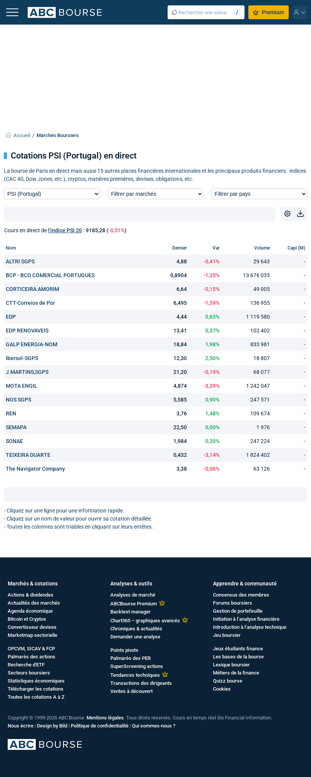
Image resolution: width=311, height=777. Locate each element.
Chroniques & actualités (136, 629)
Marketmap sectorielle (32, 635)
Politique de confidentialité (99, 726)
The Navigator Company (35, 469)
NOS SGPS (18, 400)
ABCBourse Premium (133, 604)
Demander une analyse (135, 637)
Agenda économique (30, 611)
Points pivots (124, 650)
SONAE (14, 441)
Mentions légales (105, 718)
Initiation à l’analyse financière (246, 619)
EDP (11, 317)
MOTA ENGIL (21, 386)
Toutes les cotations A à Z (36, 697)
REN (11, 413)
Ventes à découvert (131, 691)
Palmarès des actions (31, 657)
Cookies (222, 689)
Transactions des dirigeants (141, 683)
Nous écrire (20, 726)
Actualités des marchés (34, 603)
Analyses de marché (132, 595)
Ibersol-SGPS (22, 358)
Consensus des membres (241, 595)
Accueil (21, 135)
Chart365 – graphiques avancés (145, 620)
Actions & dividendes (30, 595)
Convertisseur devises (32, 627)
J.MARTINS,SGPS (27, 372)
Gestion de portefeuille (238, 611)
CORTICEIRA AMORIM (32, 289)
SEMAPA (16, 427)
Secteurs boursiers (29, 673)
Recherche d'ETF (26, 665)
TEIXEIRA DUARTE (28, 455)
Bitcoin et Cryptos (27, 619)
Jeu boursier (227, 635)
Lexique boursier (231, 665)
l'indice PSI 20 (65, 230)
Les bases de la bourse (238, 657)
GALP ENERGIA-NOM (31, 344)
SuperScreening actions (136, 666)
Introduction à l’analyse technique (249, 627)
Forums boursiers (232, 603)
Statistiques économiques (36, 681)
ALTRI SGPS (20, 261)
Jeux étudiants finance (238, 648)
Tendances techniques (135, 675)
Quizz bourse (227, 681)
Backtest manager (130, 612)
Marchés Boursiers (58, 135)
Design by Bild (52, 726)
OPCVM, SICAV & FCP (31, 648)
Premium (268, 12)
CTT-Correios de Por (30, 303)
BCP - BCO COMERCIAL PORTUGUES (50, 275)
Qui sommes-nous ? (153, 726)
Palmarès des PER (130, 658)
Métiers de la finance (236, 673)
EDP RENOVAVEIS (27, 330)
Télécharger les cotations (35, 689)
